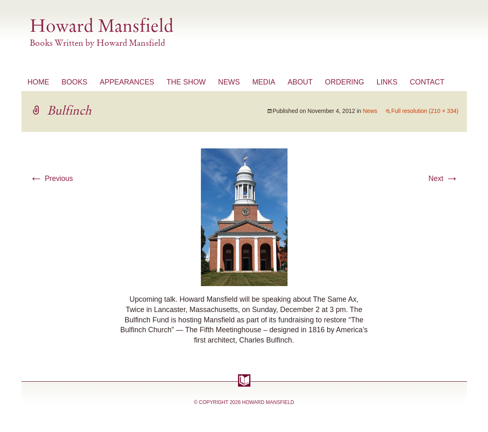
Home (39, 82)
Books (74, 82)
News (229, 82)
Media (263, 82)
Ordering (344, 82)
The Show (186, 82)
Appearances (127, 82)
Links (387, 82)
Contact (427, 82)
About (300, 82)
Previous (51, 178)
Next (443, 178)
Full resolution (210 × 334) (424, 111)
